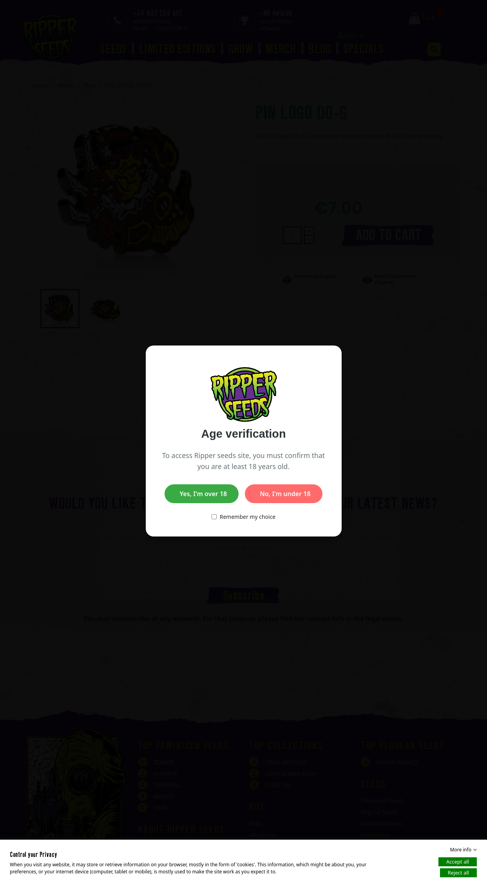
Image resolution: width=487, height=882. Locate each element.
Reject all (458, 872)
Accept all (457, 861)
